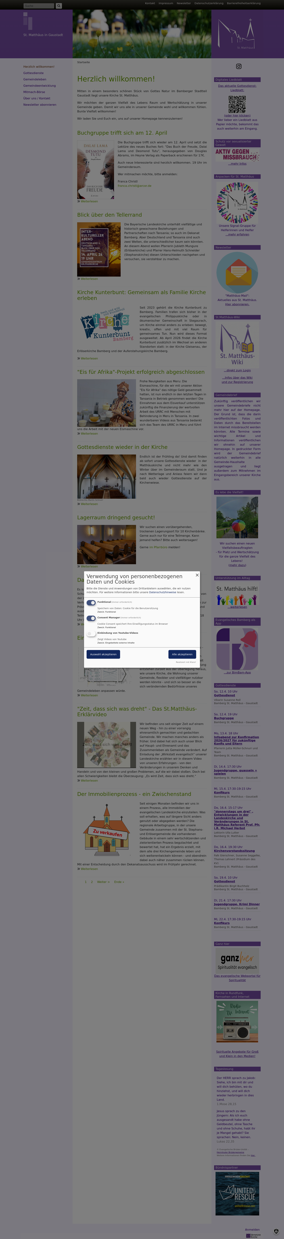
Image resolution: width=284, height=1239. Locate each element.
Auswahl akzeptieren (103, 654)
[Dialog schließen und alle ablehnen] (197, 573)
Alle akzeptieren (182, 654)
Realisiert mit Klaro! (186, 662)
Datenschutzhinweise (162, 592)
